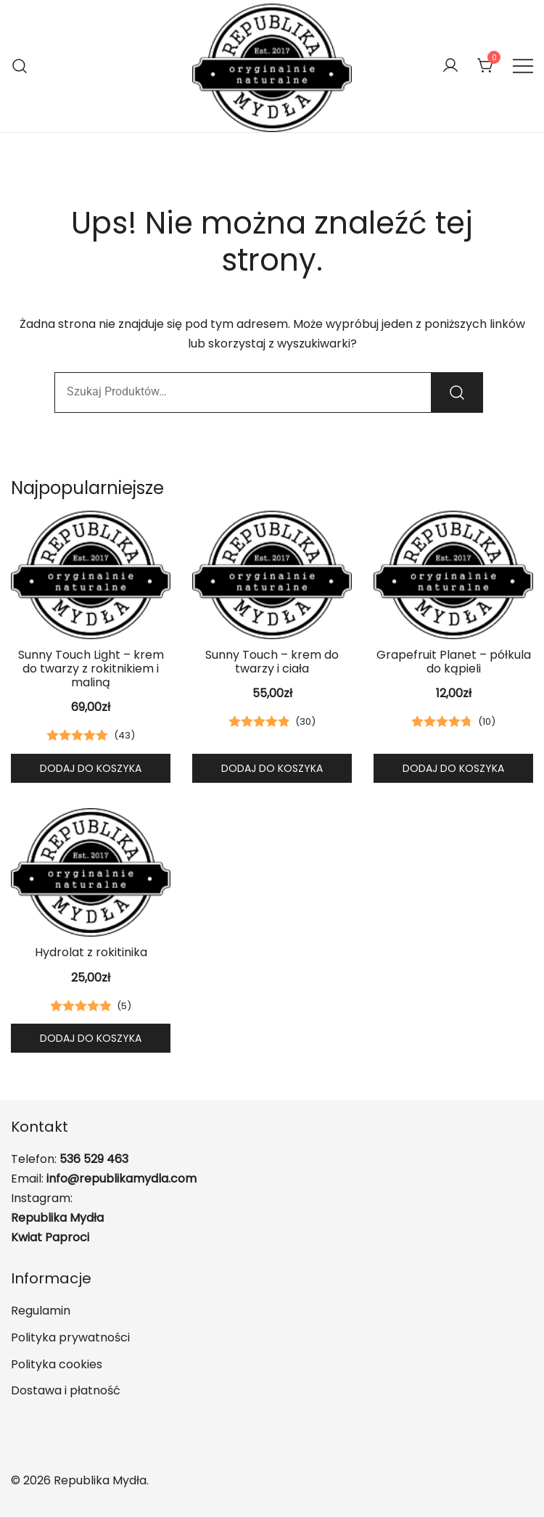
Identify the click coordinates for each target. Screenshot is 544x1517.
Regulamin (40, 1310)
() (124, 736)
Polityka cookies (56, 1364)
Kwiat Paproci (50, 1237)
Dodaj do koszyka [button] (90, 768)
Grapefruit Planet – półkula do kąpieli (453, 661)
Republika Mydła (57, 1217)
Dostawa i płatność (65, 1390)
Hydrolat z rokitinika (91, 952)
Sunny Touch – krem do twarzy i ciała (272, 661)
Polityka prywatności (70, 1337)
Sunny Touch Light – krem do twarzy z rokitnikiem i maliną (91, 668)
